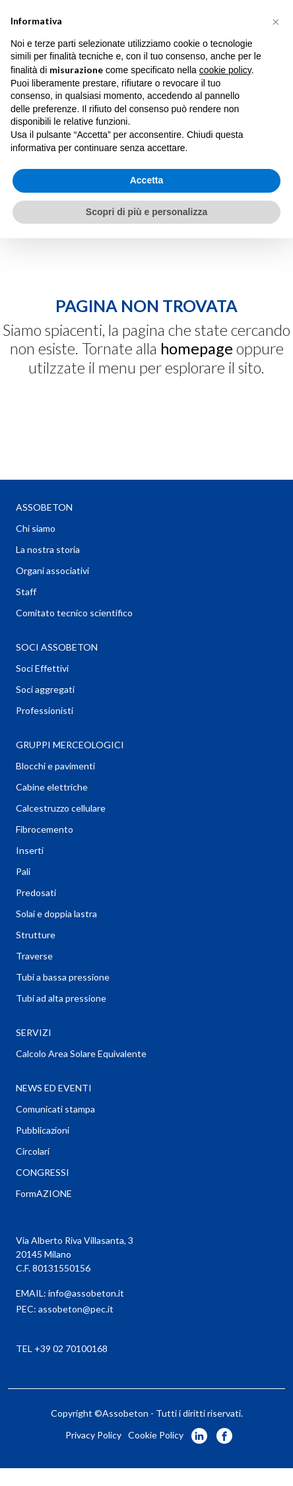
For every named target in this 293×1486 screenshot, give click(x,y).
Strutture (35, 934)
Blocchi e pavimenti (55, 765)
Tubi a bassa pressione (63, 977)
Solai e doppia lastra (56, 913)
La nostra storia (48, 549)
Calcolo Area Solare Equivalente (81, 1053)
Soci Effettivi (42, 668)
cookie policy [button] (225, 70)
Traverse (34, 955)
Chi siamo (35, 528)
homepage (196, 348)
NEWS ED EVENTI (54, 1087)
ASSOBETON (44, 507)
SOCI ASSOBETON (57, 647)
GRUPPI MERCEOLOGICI (70, 744)
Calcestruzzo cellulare (61, 808)
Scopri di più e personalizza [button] (146, 212)
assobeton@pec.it (76, 1308)
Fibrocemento (44, 829)
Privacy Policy (93, 1434)
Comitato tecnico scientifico (74, 612)
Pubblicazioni (42, 1130)
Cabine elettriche (52, 786)
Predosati (36, 892)
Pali (23, 871)
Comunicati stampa (55, 1108)
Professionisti (44, 710)
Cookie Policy (155, 1434)
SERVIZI (33, 1032)
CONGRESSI (42, 1172)
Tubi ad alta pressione (61, 998)
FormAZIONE (44, 1193)
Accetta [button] (147, 180)
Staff (26, 591)
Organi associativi (52, 570)
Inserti (30, 850)
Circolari (32, 1151)
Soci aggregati (45, 689)
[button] (275, 21)
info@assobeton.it (86, 1293)
